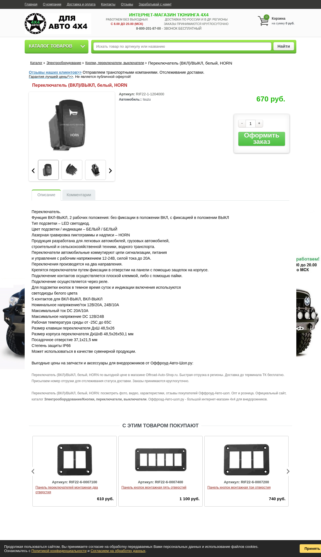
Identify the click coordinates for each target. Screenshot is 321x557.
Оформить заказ (261, 138)
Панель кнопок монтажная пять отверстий (153, 487)
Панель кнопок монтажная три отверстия (239, 487)
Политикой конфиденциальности (58, 551)
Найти (283, 46)
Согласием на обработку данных (118, 551)
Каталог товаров (50, 46)
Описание (46, 195)
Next (110, 170)
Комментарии (79, 195)
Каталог (36, 63)
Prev (33, 170)
